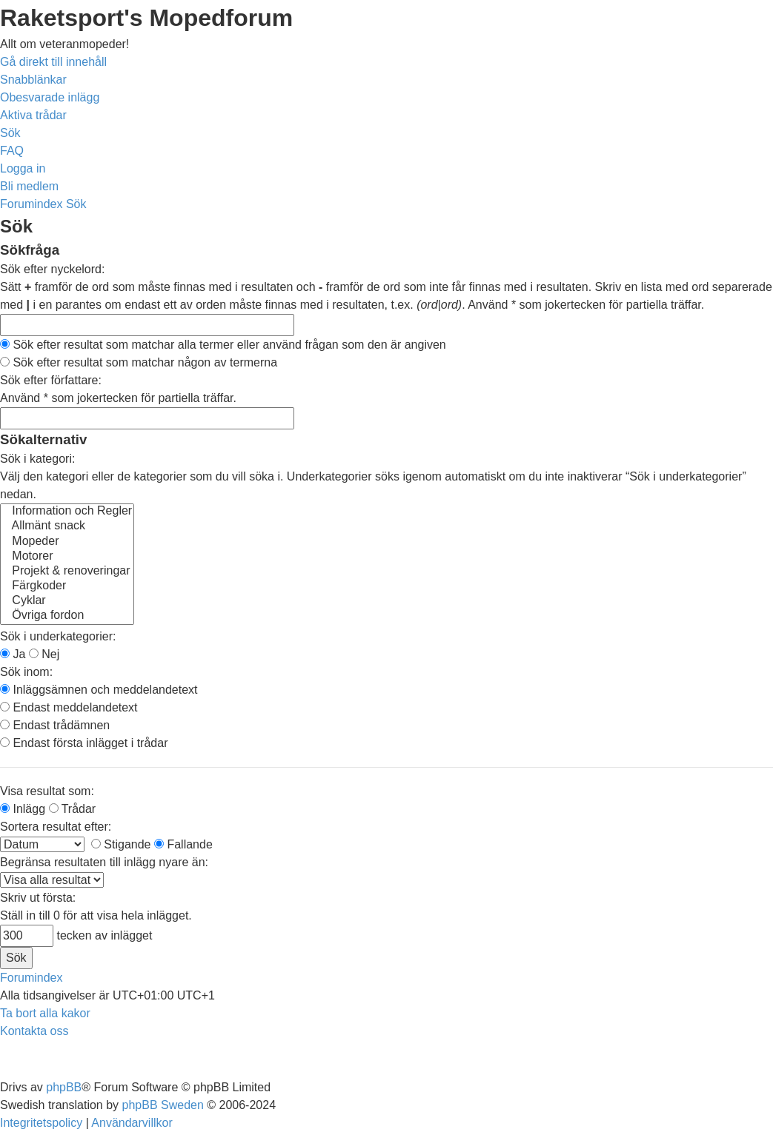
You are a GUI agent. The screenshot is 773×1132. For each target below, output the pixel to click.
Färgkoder (67, 586)
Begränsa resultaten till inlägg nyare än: (104, 862)
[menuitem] (49, 97)
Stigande (121, 844)
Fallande (183, 844)
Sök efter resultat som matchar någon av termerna (138, 362)
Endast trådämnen (55, 725)
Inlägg (22, 809)
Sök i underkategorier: (58, 636)
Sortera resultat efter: (55, 826)
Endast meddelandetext (69, 707)
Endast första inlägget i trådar (83, 743)
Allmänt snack (67, 526)
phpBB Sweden (163, 1105)
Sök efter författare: (51, 380)
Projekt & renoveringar (67, 571)
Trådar (72, 809)
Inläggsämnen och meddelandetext (99, 689)
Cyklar (67, 601)
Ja (12, 654)
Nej (44, 654)
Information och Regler (67, 511)
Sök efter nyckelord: (52, 269)
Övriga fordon (67, 616)
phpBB (64, 1087)
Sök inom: (26, 672)
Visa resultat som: (47, 791)
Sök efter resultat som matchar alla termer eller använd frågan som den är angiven (223, 344)
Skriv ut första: (38, 897)
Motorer (67, 556)
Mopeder (67, 542)
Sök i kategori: (37, 458)
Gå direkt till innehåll (53, 62)
